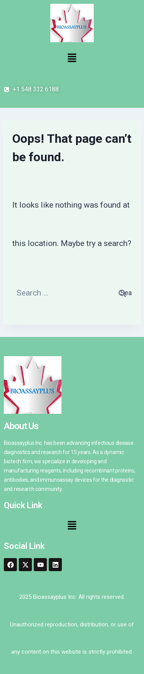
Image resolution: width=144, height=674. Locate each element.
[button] (71, 58)
